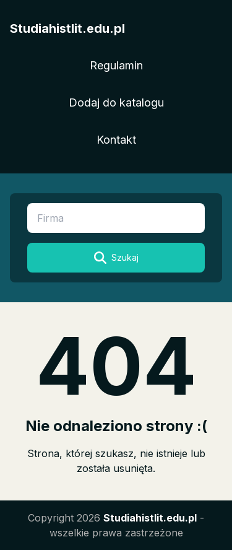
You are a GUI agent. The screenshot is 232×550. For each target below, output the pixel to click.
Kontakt (116, 139)
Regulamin (116, 65)
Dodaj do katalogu (116, 102)
